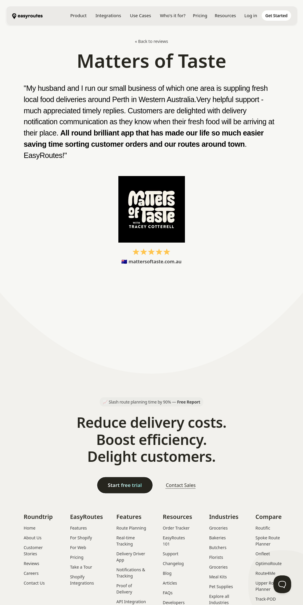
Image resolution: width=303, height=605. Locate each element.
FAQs (168, 593)
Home (30, 528)
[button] (78, 15)
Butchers (218, 547)
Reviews (31, 563)
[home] (41, 15)
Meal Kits (218, 577)
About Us (32, 538)
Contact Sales (181, 485)
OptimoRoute (268, 563)
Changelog (173, 563)
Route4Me (265, 573)
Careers (31, 573)
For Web (78, 547)
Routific (262, 528)
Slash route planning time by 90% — (154, 402)
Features (78, 528)
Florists (216, 557)
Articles (170, 583)
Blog (167, 573)
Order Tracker (176, 528)
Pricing (200, 15)
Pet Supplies (221, 586)
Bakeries (217, 538)
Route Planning (131, 528)
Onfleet (262, 553)
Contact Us (34, 583)
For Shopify (81, 538)
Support (170, 553)
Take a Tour (81, 567)
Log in (250, 15)
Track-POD (265, 599)
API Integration (131, 601)
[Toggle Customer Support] (282, 584)
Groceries (218, 528)
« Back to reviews (151, 41)
